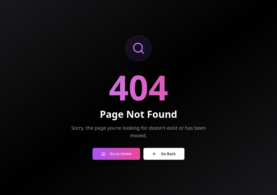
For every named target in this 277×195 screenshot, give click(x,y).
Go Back (164, 153)
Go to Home (116, 153)
